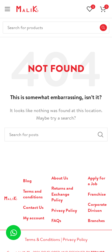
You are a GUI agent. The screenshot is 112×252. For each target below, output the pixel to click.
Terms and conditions (33, 194)
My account (33, 218)
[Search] (56, 28)
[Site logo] (27, 8)
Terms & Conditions (43, 239)
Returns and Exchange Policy (62, 194)
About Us (59, 178)
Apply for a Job (96, 181)
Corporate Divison (97, 207)
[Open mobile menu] (7, 9)
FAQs (56, 221)
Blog (27, 181)
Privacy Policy (64, 210)
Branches (96, 221)
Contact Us (33, 207)
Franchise (97, 194)
